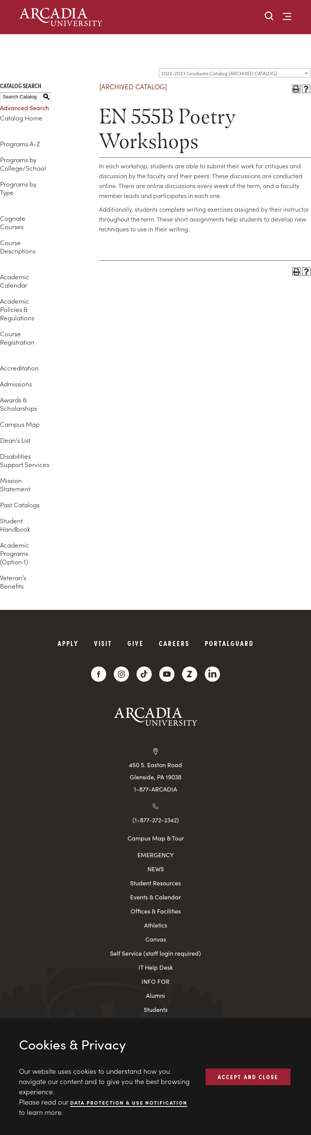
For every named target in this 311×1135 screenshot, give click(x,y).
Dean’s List (15, 440)
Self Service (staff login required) (155, 953)
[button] (269, 16)
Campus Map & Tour (155, 838)
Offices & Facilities (155, 911)
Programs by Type (18, 188)
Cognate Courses (12, 222)
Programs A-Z (20, 143)
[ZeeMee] (189, 674)
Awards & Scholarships (18, 404)
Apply (68, 643)
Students (156, 1009)
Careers (174, 643)
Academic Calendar (14, 280)
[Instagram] (121, 674)
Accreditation (19, 368)
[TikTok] (144, 674)
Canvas (155, 939)
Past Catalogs (19, 504)
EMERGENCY (155, 855)
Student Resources (155, 883)
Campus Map (19, 424)
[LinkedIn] (212, 674)
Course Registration (17, 337)
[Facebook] (98, 674)
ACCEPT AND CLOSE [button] (248, 1076)
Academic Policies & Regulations (17, 309)
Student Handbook (15, 524)
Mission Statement (15, 484)
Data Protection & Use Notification (128, 1102)
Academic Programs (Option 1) (14, 553)
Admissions (16, 384)
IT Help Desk (155, 967)
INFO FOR (155, 981)
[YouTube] (166, 674)
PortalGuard (229, 643)
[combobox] (235, 73)
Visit (103, 643)
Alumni (155, 995)
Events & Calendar (155, 897)
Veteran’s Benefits (13, 581)
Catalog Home (21, 118)
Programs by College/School (23, 163)
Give (135, 643)
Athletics (155, 925)
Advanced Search (24, 107)
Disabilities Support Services (24, 460)
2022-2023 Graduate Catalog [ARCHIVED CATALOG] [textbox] (219, 73)
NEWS (156, 869)
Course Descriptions (18, 246)
